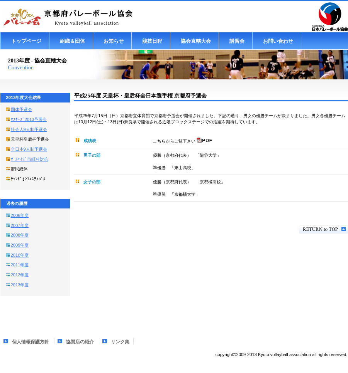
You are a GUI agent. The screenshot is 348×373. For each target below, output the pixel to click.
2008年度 (20, 235)
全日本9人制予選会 (29, 149)
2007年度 (20, 225)
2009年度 (20, 245)
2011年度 (20, 264)
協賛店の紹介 (80, 341)
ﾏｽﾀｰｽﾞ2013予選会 (29, 119)
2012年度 (20, 274)
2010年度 (20, 255)
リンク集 (120, 341)
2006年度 (20, 215)
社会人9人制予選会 (29, 129)
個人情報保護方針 (30, 341)
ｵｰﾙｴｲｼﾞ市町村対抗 (29, 159)
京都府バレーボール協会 (77, 16)
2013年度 (20, 284)
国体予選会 (21, 109)
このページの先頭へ (323, 229)
